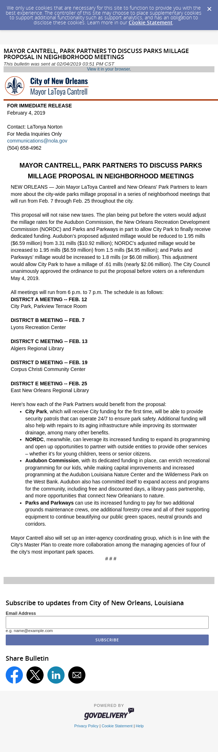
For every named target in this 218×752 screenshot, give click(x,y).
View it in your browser (108, 69)
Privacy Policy (86, 726)
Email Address (21, 613)
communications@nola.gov (37, 141)
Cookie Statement (151, 22)
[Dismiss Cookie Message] (209, 7)
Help (140, 726)
